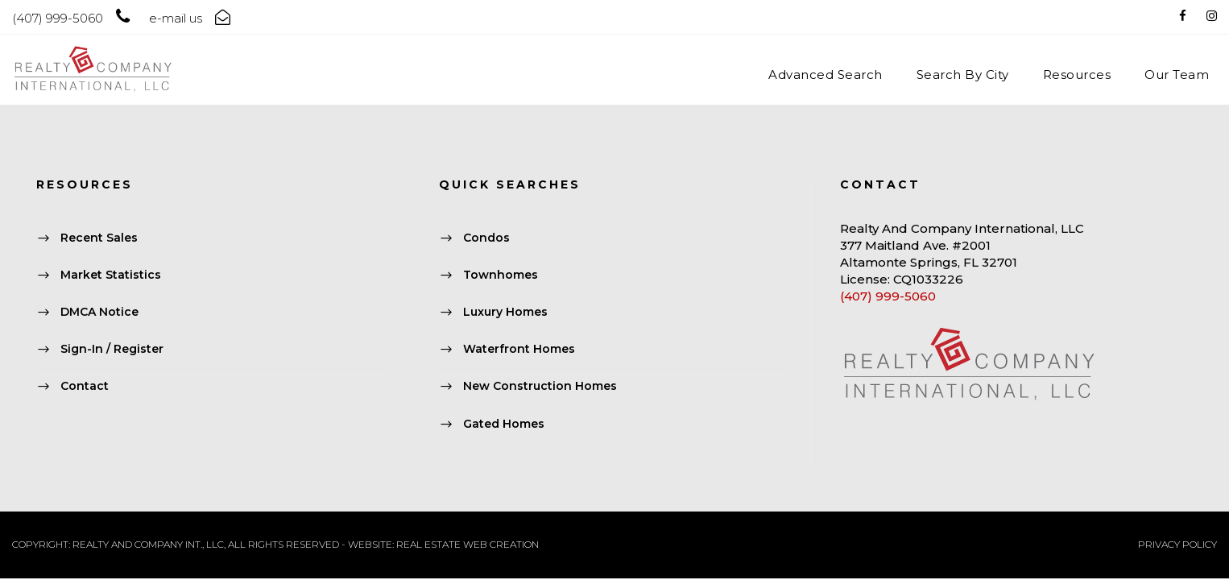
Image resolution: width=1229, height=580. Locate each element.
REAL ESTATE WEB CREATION (467, 544)
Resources (1077, 74)
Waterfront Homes (519, 349)
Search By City (963, 74)
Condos (486, 237)
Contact (84, 386)
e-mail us (175, 18)
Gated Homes (503, 423)
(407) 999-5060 (888, 296)
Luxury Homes (505, 311)
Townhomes (500, 274)
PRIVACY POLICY (1177, 544)
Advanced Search (825, 74)
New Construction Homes (540, 386)
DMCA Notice (99, 311)
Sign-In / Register (111, 349)
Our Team (1176, 74)
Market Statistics (110, 274)
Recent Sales (99, 237)
